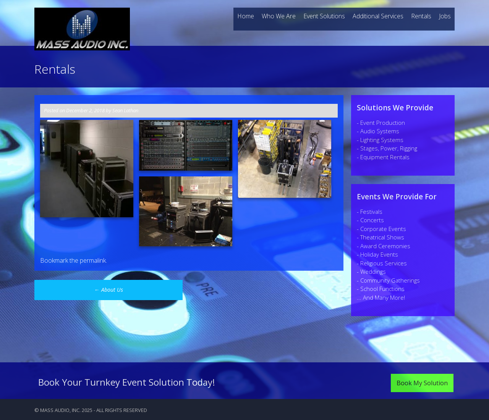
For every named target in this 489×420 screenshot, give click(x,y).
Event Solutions (324, 16)
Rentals (421, 16)
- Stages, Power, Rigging (387, 148)
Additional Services (378, 16)
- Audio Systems (378, 131)
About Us (108, 289)
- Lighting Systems (380, 140)
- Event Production (381, 122)
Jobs (445, 16)
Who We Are (279, 16)
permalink (93, 260)
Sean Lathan (125, 110)
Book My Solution (422, 383)
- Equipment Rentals (383, 157)
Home (245, 16)
